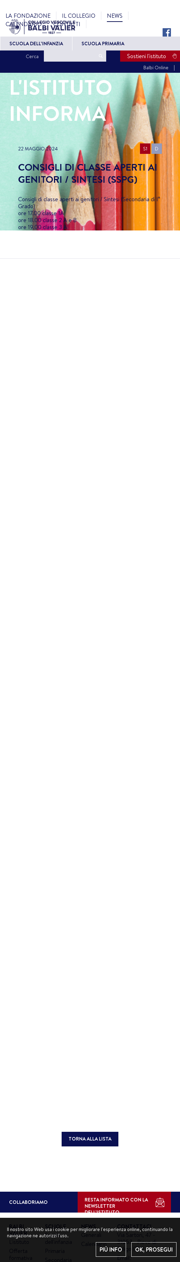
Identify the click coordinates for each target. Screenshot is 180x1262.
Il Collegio (78, 15)
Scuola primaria (102, 43)
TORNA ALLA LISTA (90, 1138)
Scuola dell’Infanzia (36, 43)
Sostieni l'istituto (146, 56)
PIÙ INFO (111, 1249)
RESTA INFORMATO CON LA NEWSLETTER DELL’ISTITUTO (116, 1204)
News (115, 15)
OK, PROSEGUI (154, 1249)
